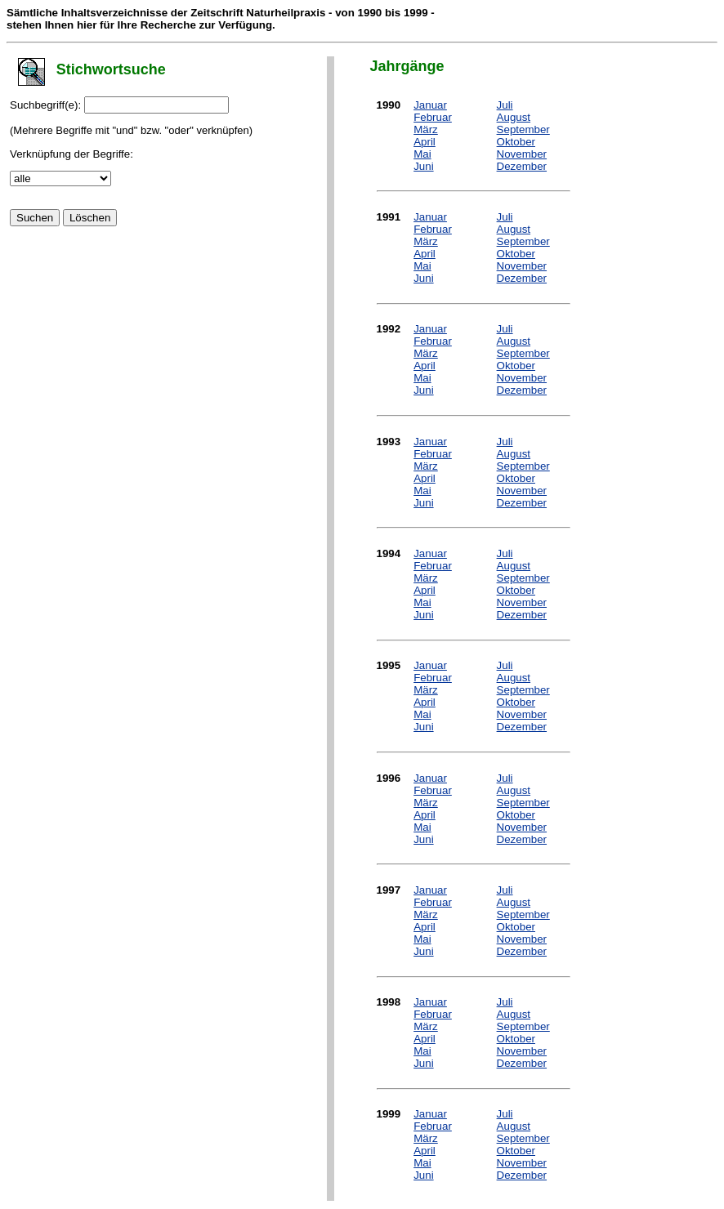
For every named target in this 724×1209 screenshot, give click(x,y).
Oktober (516, 142)
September (523, 129)
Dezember (522, 166)
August (514, 117)
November (522, 154)
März (425, 129)
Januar (430, 105)
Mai (422, 154)
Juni (423, 166)
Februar (432, 117)
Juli (505, 105)
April (424, 142)
